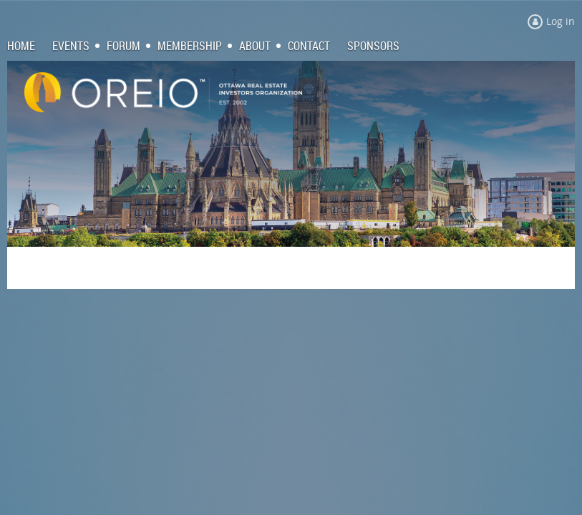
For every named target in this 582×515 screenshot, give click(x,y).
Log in (560, 21)
